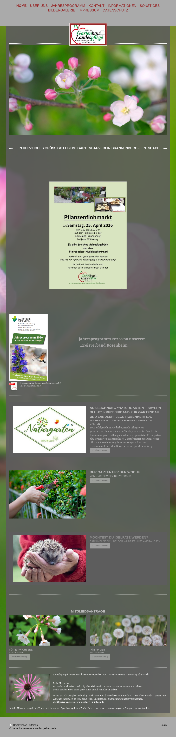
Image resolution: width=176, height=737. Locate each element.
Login (164, 725)
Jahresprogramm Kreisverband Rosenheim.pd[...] (40, 383)
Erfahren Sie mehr (100, 450)
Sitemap (33, 725)
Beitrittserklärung (19, 656)
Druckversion (18, 725)
